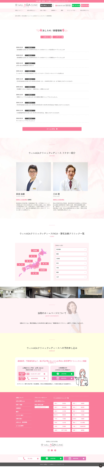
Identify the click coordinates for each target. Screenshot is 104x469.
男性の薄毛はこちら (45, 5)
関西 (57, 272)
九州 (57, 277)
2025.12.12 (19, 71)
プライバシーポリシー (41, 397)
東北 (57, 263)
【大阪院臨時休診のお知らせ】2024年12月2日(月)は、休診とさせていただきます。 (38, 112)
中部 (57, 267)
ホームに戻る (51, 129)
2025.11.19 (19, 79)
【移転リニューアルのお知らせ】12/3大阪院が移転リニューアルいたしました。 (37, 97)
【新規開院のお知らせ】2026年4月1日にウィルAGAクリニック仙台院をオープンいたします (40, 49)
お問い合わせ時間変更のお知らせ (25, 65)
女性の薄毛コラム (84, 10)
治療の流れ (19, 418)
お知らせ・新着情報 (21, 422)
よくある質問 (19, 425)
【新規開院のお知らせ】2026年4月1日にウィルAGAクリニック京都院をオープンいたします (40, 57)
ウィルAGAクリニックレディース (55, 464)
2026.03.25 (19, 47)
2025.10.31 (19, 86)
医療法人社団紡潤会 (21, 199)
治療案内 (53, 10)
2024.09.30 (19, 118)
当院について (18, 10)
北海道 (58, 258)
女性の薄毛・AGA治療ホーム (22, 15)
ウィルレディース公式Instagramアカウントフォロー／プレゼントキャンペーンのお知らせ (40, 73)
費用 (62, 10)
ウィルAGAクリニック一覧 (61, 398)
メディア (57, 37)
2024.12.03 (19, 94)
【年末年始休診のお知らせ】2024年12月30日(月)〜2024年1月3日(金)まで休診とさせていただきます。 (43, 104)
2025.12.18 (19, 63)
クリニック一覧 (71, 10)
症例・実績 (43, 10)
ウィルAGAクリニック (40, 407)
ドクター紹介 (19, 415)
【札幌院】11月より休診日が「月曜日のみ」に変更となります (32, 89)
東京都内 (58, 249)
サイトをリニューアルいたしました (25, 120)
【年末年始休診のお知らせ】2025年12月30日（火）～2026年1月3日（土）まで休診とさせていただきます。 (45, 81)
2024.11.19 (19, 102)
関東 (57, 254)
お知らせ (46, 37)
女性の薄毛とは (31, 10)
